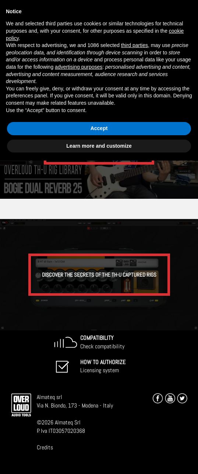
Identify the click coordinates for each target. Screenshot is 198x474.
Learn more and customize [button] (98, 146)
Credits (45, 447)
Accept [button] (99, 128)
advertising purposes (78, 67)
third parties (134, 45)
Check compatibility (102, 342)
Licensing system (102, 366)
